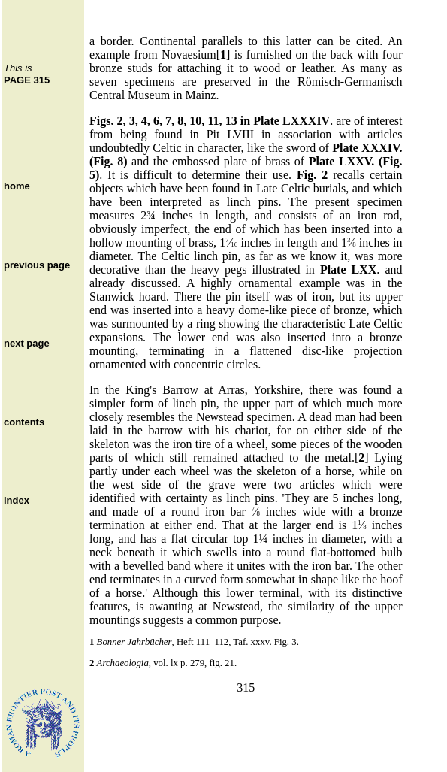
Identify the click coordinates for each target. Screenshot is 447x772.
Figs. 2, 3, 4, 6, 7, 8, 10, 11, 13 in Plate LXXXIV (209, 120)
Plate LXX (348, 269)
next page (27, 343)
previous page (37, 265)
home (17, 186)
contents (24, 422)
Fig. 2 (312, 174)
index (16, 500)
